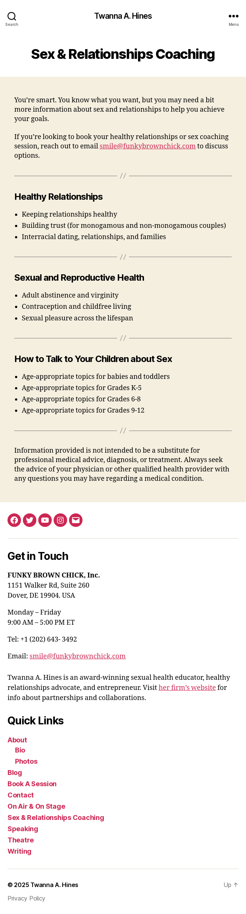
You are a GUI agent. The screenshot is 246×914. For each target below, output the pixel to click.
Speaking (23, 829)
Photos (26, 761)
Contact (21, 795)
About (17, 740)
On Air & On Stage (36, 806)
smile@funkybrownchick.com (148, 146)
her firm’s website (187, 688)
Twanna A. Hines (123, 16)
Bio (20, 750)
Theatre (21, 840)
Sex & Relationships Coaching (56, 817)
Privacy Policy (26, 898)
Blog (15, 772)
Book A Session (32, 784)
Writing (20, 851)
